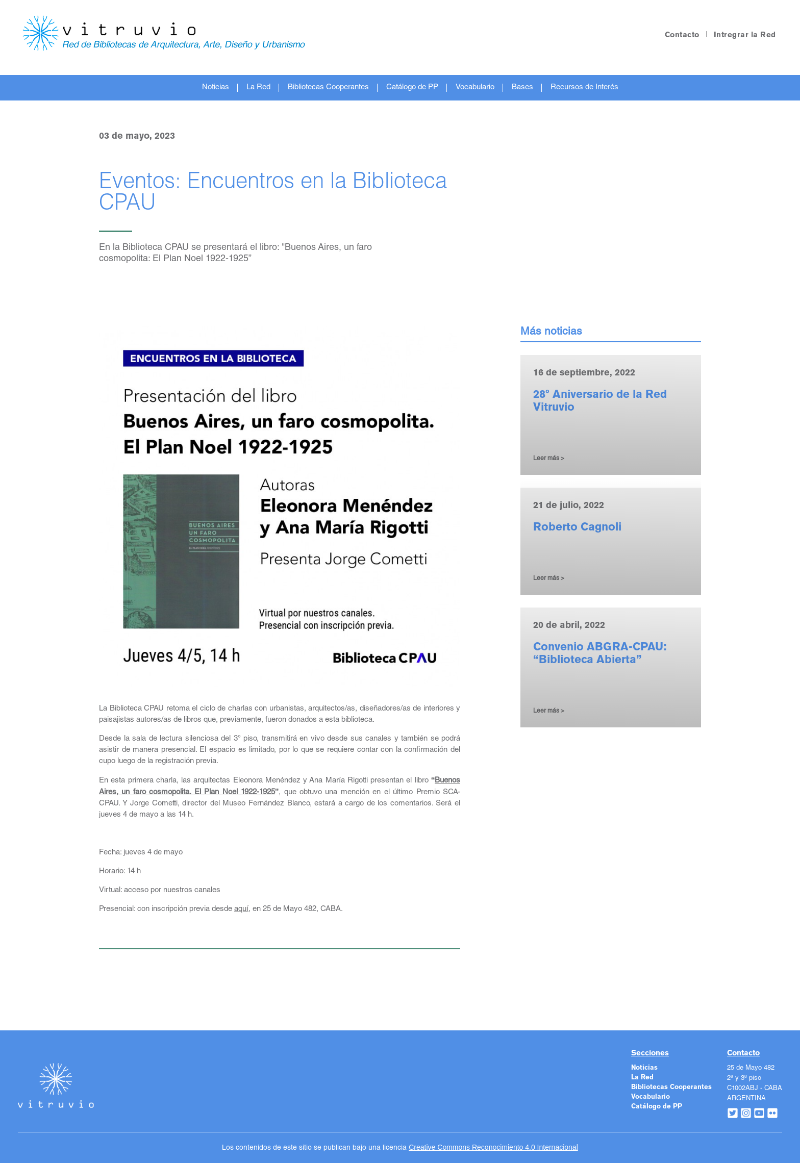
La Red (258, 87)
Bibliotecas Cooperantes (328, 87)
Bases (522, 87)
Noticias (215, 87)
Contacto (682, 35)
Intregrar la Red (745, 35)
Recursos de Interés (584, 87)
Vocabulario (475, 87)
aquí (241, 909)
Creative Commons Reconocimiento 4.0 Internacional (493, 1147)
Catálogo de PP (412, 87)
